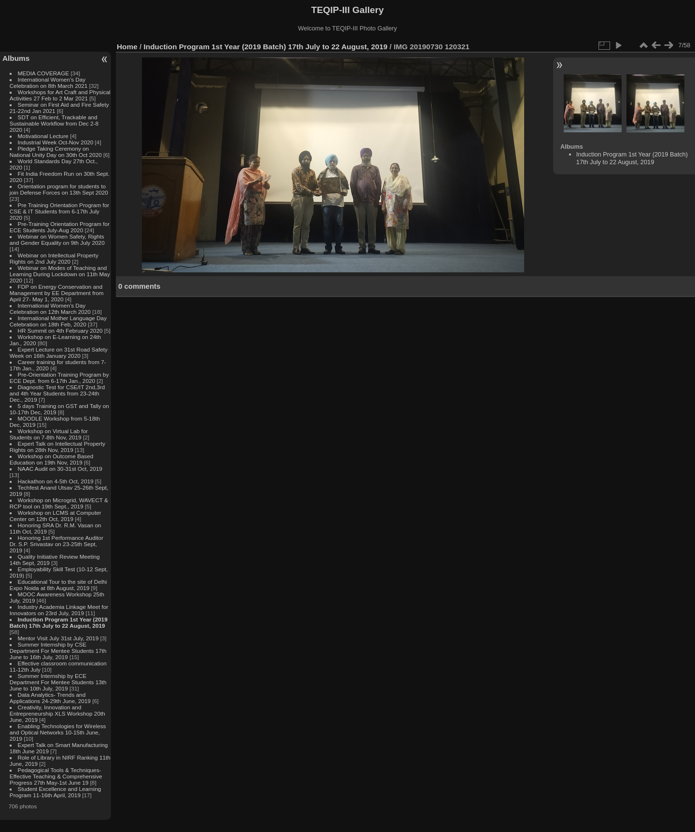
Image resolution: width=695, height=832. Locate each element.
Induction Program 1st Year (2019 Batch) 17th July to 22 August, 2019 (59, 622)
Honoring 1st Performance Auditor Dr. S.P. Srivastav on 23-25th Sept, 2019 (56, 544)
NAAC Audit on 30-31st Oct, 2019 (60, 468)
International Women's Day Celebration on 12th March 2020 (50, 308)
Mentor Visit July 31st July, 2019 (59, 638)
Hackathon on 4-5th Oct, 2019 (56, 481)
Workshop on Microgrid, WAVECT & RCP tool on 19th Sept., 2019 (59, 503)
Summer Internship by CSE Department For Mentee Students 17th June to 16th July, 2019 (58, 650)
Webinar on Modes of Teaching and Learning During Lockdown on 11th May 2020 (60, 274)
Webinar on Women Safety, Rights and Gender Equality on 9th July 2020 (57, 239)
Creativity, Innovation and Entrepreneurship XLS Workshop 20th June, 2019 (57, 713)
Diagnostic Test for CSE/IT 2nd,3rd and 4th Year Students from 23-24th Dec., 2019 (57, 393)
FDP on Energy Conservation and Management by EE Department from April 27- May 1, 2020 (57, 292)
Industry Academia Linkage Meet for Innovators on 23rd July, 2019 (59, 610)
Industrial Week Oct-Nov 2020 (56, 142)
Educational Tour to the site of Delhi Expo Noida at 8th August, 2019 (58, 584)
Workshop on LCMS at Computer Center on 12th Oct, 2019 (55, 515)
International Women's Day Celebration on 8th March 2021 (49, 82)
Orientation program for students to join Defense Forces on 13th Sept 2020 (59, 189)
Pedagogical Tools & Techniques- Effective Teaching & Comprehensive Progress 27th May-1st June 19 (56, 776)
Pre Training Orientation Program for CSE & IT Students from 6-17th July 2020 (59, 211)
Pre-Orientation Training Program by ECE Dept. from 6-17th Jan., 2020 (59, 377)
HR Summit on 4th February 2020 (60, 330)
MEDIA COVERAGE (44, 73)
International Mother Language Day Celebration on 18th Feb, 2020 (58, 321)
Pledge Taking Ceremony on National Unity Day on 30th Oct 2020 (56, 151)
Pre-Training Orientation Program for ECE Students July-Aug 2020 (60, 227)
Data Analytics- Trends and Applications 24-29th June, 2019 (50, 697)
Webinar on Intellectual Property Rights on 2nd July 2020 (54, 258)
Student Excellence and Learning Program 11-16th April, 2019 (55, 792)
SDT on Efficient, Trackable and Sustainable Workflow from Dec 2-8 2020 (54, 123)
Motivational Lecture (43, 136)
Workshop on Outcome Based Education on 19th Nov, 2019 (52, 459)
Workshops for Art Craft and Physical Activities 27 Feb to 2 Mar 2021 (60, 95)
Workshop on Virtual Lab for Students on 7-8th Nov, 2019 (49, 434)
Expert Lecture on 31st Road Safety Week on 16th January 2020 (59, 352)
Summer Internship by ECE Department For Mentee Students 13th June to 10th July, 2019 (58, 682)
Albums (15, 58)
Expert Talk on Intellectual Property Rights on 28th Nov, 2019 (57, 446)
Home (127, 46)
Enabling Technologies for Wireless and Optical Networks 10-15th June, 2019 (58, 732)
